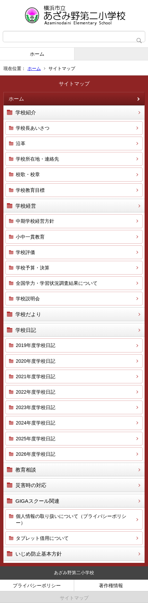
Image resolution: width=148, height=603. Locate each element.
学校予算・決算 (32, 267)
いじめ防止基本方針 (38, 554)
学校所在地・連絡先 (37, 159)
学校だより (28, 314)
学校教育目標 (30, 190)
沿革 (20, 143)
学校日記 (25, 330)
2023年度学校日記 (35, 407)
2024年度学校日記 (35, 423)
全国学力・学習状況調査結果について (57, 283)
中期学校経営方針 (35, 221)
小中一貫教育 (30, 237)
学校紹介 (25, 112)
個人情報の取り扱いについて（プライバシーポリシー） (71, 519)
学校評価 (25, 252)
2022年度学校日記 (35, 392)
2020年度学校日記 (35, 361)
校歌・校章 (28, 174)
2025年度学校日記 (35, 438)
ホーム (37, 54)
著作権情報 (111, 585)
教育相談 (25, 470)
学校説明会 (28, 298)
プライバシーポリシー (37, 585)
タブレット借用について (42, 538)
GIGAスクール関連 (37, 501)
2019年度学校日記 (35, 345)
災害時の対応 (30, 485)
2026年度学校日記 (35, 454)
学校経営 (25, 206)
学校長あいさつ (32, 128)
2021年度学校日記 (35, 376)
